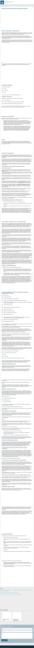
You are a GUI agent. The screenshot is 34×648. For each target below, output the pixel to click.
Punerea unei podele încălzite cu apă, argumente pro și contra (16, 620)
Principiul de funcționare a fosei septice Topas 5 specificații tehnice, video (11, 594)
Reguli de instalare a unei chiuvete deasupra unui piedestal (9, 592)
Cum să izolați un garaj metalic (6, 620)
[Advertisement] (17, 16)
